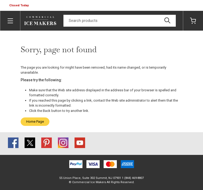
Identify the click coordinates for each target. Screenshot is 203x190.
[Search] (119, 21)
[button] (19, 5)
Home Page (35, 122)
